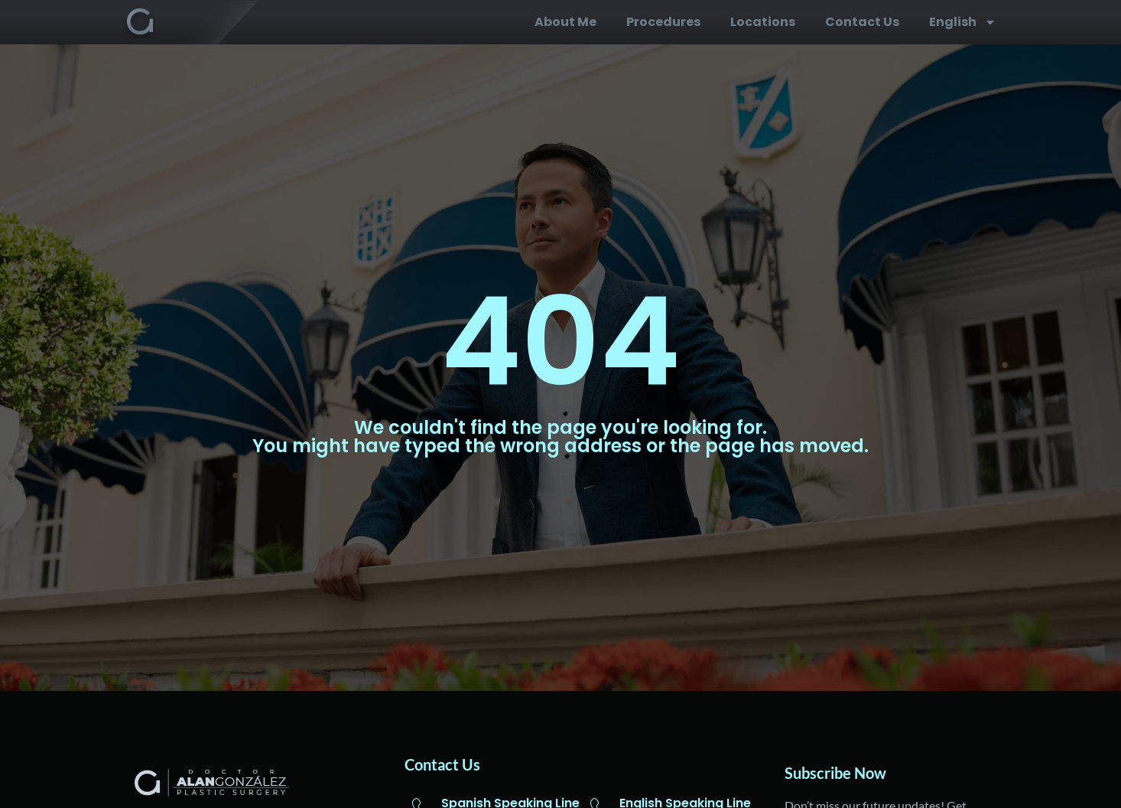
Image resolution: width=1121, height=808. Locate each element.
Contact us (862, 22)
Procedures (663, 22)
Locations (762, 22)
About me (565, 22)
